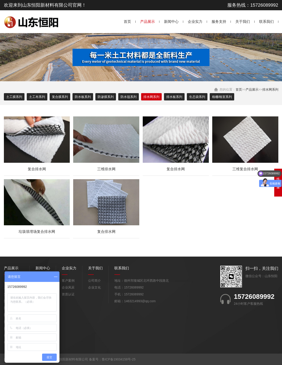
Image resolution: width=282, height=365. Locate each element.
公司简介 (94, 280)
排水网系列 (270, 89)
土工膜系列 (14, 97)
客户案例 (68, 280)
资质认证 (68, 294)
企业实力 (195, 22)
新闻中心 (171, 22)
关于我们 (242, 22)
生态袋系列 (197, 97)
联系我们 (266, 22)
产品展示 (147, 22)
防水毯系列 (129, 97)
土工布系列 (37, 97)
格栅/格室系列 (222, 97)
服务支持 (219, 22)
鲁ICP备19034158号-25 (119, 359)
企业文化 (94, 287)
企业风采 (68, 287)
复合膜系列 (60, 97)
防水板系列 (83, 97)
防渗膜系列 (106, 97)
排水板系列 (174, 97)
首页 (127, 22)
